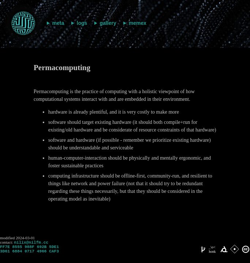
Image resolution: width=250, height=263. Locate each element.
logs (82, 23)
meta (58, 23)
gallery (108, 23)
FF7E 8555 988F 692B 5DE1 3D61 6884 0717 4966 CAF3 (29, 250)
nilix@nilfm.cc (31, 242)
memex (137, 23)
